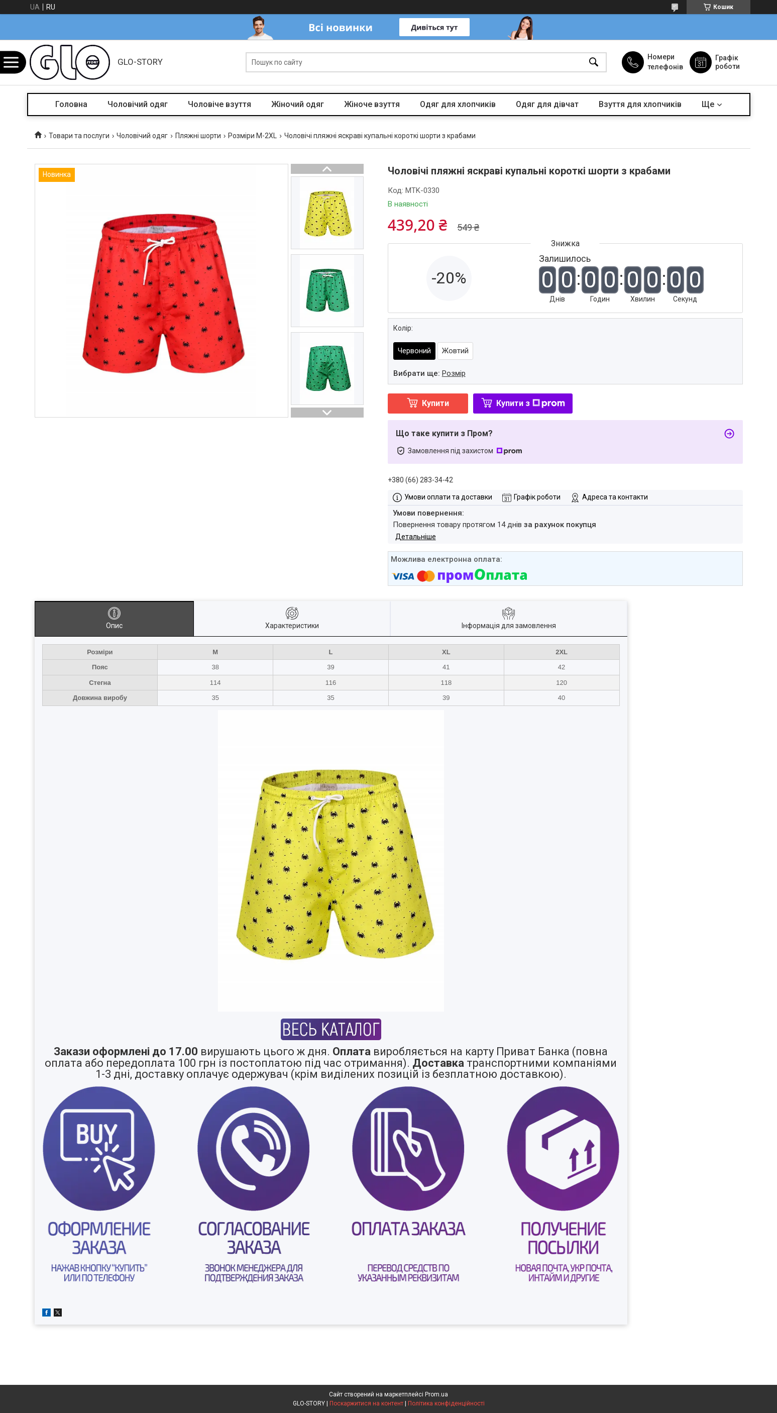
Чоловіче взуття (219, 104)
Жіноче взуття (372, 104)
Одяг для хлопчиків (458, 104)
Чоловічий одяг (137, 104)
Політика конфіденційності (446, 1403)
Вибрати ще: (429, 373)
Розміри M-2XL (252, 136)
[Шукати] (594, 62)
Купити (435, 403)
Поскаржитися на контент (366, 1403)
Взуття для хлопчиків (640, 104)
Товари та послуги (79, 136)
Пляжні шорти (198, 136)
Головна (71, 104)
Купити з (530, 403)
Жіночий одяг (297, 104)
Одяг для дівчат (547, 104)
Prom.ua (436, 1394)
